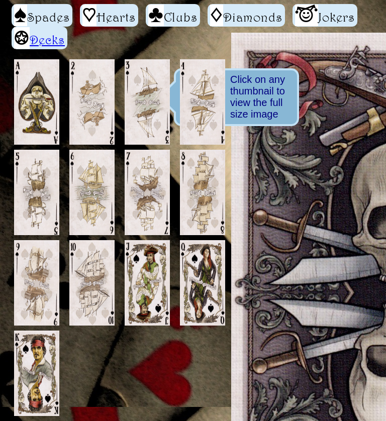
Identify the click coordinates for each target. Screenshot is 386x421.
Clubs (173, 15)
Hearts (109, 15)
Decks (47, 39)
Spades (42, 15)
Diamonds (246, 15)
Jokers (325, 15)
